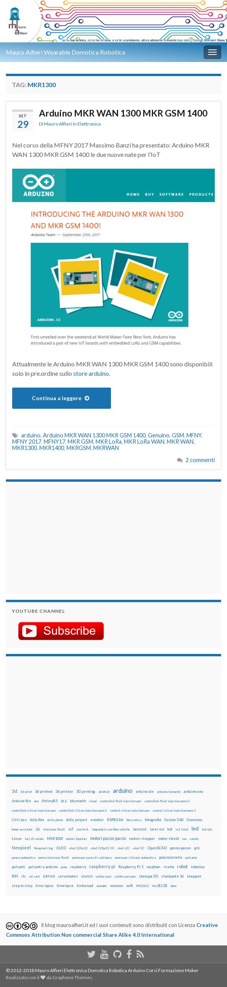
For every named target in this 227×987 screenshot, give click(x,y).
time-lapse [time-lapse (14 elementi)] (44, 886)
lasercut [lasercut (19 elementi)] (140, 829)
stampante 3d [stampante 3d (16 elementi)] (172, 876)
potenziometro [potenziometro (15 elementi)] (170, 857)
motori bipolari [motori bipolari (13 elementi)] (76, 839)
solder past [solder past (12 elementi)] (103, 876)
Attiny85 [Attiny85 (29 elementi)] (50, 800)
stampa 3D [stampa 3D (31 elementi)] (148, 876)
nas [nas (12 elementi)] (184, 839)
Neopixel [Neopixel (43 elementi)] (21, 847)
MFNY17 (54, 441)
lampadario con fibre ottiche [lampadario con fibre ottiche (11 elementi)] (111, 829)
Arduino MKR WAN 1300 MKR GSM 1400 (123, 112)
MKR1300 (24, 447)
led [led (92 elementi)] (195, 829)
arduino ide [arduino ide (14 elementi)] (145, 792)
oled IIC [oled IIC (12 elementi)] (138, 848)
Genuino (159, 435)
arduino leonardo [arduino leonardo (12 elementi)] (169, 792)
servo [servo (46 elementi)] (49, 875)
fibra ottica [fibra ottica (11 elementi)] (134, 820)
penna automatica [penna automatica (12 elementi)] (23, 858)
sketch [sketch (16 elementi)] (86, 876)
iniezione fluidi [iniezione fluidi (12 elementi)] (54, 829)
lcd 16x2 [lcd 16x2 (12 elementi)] (181, 829)
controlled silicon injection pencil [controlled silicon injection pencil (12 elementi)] (83, 810)
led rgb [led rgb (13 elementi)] (207, 829)
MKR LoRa (109, 441)
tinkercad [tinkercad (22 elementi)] (85, 885)
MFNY (193, 435)
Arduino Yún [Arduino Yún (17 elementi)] (21, 801)
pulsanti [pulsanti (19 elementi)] (18, 867)
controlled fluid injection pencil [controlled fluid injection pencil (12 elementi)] (167, 801)
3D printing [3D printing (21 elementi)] (85, 791)
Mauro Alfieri (58, 124)
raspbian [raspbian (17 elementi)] (153, 867)
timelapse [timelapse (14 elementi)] (65, 886)
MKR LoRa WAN (144, 441)
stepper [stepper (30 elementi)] (194, 876)
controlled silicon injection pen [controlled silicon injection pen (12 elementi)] (34, 810)
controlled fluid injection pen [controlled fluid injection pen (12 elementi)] (120, 801)
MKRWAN (106, 447)
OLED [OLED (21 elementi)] (61, 848)
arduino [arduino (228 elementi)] (123, 790)
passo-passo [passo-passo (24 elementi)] (180, 847)
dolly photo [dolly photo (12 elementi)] (55, 820)
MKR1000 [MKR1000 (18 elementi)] (55, 838)
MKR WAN (180, 441)
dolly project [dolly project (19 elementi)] (76, 820)
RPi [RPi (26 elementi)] (15, 876)
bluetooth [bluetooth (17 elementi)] (78, 801)
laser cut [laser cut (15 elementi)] (157, 829)
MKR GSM (80, 441)
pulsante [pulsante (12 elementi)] (191, 858)
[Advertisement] (61, 537)
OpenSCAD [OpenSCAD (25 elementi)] (157, 847)
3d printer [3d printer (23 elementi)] (64, 791)
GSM (178, 435)
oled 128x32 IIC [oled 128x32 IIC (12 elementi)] (102, 848)
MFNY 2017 (26, 441)
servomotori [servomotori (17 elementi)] (68, 876)
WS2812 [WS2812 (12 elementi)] (142, 886)
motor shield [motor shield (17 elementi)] (168, 838)
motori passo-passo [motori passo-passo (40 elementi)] (108, 838)
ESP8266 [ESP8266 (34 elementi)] (115, 819)
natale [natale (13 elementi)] (194, 839)
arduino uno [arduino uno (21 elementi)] (193, 791)
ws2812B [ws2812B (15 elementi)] (159, 885)
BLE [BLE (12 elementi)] (64, 801)
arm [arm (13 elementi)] (36, 801)
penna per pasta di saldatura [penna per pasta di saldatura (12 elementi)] (92, 858)
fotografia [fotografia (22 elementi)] (153, 820)
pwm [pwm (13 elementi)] (64, 867)
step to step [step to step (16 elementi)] (22, 885)
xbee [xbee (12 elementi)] (173, 886)
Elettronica (89, 124)
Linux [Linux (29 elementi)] (17, 838)
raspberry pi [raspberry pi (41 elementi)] (102, 866)
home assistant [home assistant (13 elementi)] (22, 829)
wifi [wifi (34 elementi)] (129, 885)
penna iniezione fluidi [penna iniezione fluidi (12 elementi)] (54, 858)
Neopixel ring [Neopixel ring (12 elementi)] (43, 848)
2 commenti (200, 460)
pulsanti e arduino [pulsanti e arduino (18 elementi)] (43, 867)
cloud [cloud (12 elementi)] (93, 801)
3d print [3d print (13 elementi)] (26, 792)
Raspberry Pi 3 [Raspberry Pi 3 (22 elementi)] (130, 867)
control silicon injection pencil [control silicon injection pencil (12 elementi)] (174, 810)
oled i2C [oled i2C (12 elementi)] (124, 848)
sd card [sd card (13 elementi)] (34, 876)
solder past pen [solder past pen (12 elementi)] (125, 876)
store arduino (91, 373)
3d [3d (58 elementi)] (14, 791)
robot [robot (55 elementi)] (182, 866)
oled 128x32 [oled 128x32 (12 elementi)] (78, 848)
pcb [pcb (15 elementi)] (196, 848)
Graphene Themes (72, 977)
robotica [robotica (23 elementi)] (198, 867)
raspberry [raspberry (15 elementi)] (78, 867)
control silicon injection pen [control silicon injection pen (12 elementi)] (129, 810)
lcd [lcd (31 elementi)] (169, 829)
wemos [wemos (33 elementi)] (116, 885)
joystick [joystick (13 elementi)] (83, 829)
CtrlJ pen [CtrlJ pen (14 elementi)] (19, 820)
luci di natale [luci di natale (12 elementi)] (34, 839)
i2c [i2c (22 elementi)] (37, 829)
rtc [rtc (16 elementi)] (23, 876)
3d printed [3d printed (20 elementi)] (43, 791)
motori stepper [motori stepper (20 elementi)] (142, 838)
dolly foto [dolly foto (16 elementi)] (37, 820)
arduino (31, 435)
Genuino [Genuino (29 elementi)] (194, 819)
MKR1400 (51, 447)
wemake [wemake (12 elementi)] (101, 886)
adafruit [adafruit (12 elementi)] (104, 792)
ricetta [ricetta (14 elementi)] (168, 867)
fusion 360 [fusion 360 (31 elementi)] (174, 819)
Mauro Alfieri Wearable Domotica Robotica (65, 52)
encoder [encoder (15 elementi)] (97, 820)
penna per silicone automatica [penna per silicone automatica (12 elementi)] (135, 858)
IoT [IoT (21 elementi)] (71, 829)
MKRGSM (78, 447)
